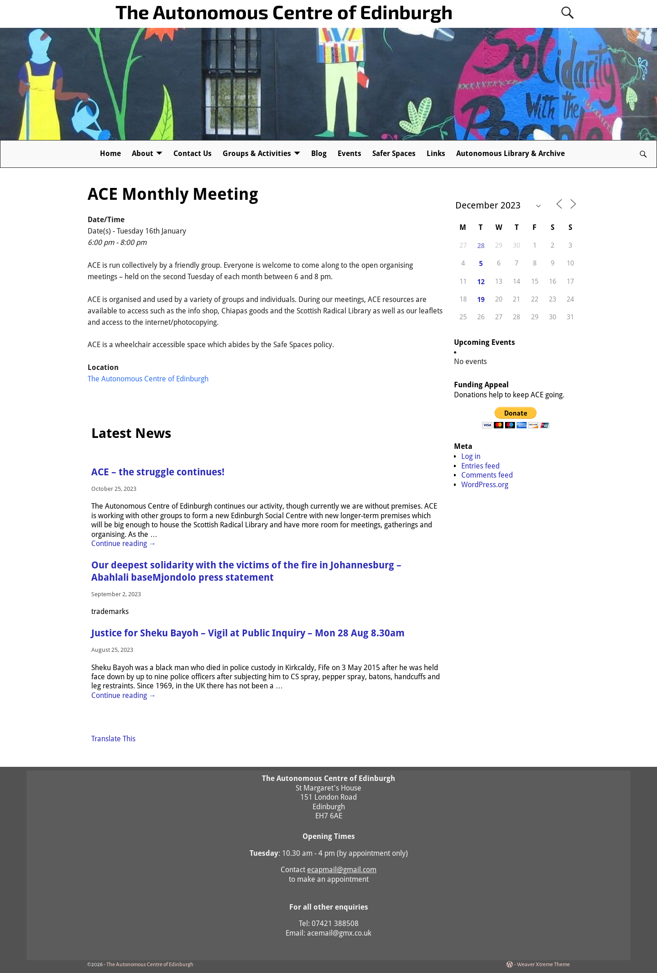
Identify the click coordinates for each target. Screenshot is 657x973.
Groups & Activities (257, 153)
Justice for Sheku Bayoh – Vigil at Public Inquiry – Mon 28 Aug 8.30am (248, 633)
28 (481, 246)
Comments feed (487, 475)
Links (436, 153)
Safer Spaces (394, 153)
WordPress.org (484, 484)
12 (481, 282)
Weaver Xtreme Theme (543, 965)
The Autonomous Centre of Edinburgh (284, 11)
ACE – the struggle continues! (157, 472)
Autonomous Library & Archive (510, 153)
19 (481, 300)
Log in (470, 456)
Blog (319, 153)
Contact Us (192, 153)
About (142, 153)
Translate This (113, 738)
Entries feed (480, 466)
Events (349, 153)
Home (110, 153)
